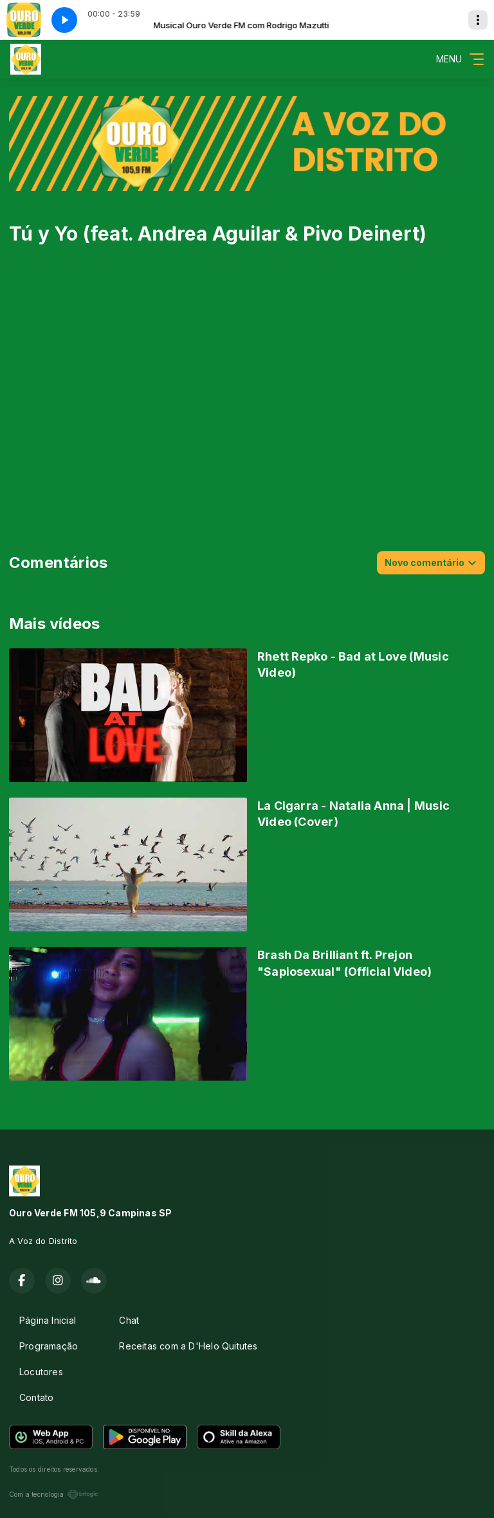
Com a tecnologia (53, 1494)
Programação (48, 1345)
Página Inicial (47, 1320)
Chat (129, 1320)
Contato (36, 1397)
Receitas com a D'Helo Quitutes (188, 1345)
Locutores (41, 1371)
